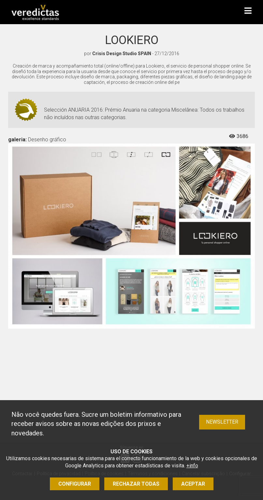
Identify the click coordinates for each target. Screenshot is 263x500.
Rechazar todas (136, 484)
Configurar (74, 484)
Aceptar (193, 484)
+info (192, 465)
